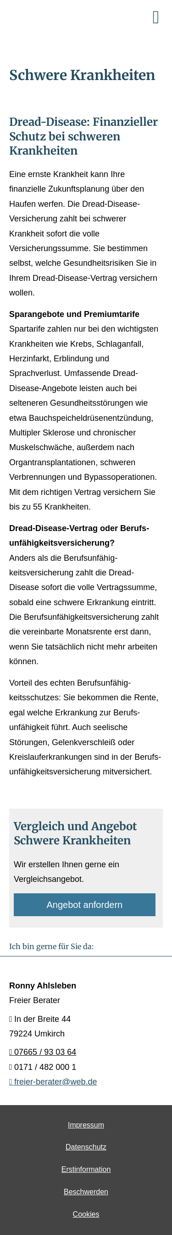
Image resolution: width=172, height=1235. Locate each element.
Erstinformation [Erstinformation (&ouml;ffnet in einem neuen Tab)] (86, 1169)
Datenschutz (86, 1147)
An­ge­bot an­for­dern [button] (85, 905)
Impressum (86, 1125)
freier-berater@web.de (53, 1081)
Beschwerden (86, 1192)
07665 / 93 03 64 (42, 1052)
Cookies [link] (86, 1214)
